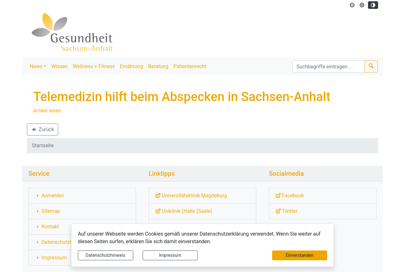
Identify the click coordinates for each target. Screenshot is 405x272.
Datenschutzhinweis (105, 255)
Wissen (59, 66)
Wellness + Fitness (94, 66)
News (36, 66)
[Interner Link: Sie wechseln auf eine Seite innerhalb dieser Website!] (82, 195)
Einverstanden (300, 255)
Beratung (158, 66)
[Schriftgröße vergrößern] (362, 5)
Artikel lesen (47, 111)
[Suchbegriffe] (328, 66)
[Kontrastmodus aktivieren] (373, 5)
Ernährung (131, 66)
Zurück (42, 130)
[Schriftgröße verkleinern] (352, 5)
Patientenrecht (189, 66)
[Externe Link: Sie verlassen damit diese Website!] (202, 195)
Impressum (170, 255)
